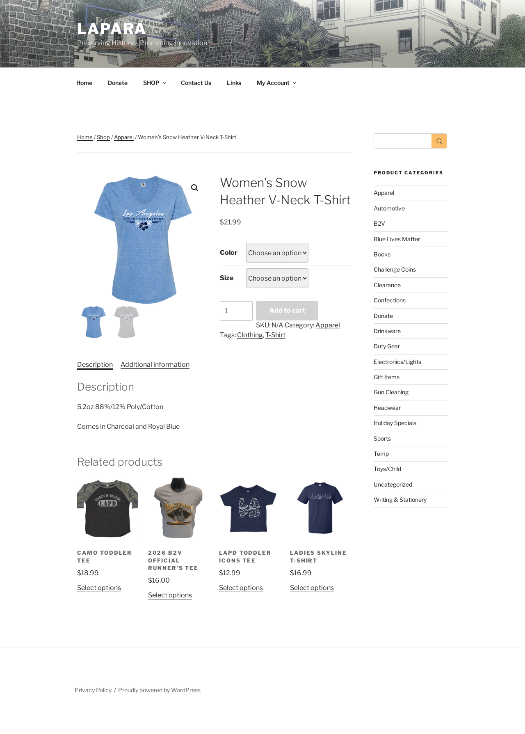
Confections (390, 300)
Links (234, 82)
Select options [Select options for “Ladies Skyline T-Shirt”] (312, 588)
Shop (103, 137)
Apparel (124, 137)
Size (226, 278)
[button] (194, 188)
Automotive (389, 208)
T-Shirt (275, 335)
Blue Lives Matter (397, 239)
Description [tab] (95, 364)
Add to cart (287, 310)
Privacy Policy (93, 689)
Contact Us (196, 82)
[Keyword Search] (402, 141)
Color (228, 252)
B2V (379, 223)
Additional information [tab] (155, 364)
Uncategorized (393, 484)
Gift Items (386, 376)
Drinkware (387, 330)
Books (382, 254)
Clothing (250, 335)
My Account (277, 82)
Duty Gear (387, 346)
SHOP (155, 82)
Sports (382, 438)
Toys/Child (387, 468)
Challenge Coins (395, 269)
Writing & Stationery (400, 499)
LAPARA (112, 29)
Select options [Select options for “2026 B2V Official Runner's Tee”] (170, 595)
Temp (381, 453)
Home (84, 82)
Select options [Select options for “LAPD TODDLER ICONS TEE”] (241, 588)
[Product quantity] (236, 311)
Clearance (387, 284)
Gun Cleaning (391, 392)
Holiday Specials (395, 422)
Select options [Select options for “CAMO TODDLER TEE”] (99, 588)
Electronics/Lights (397, 361)
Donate (118, 82)
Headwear (387, 407)
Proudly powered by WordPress (159, 689)
